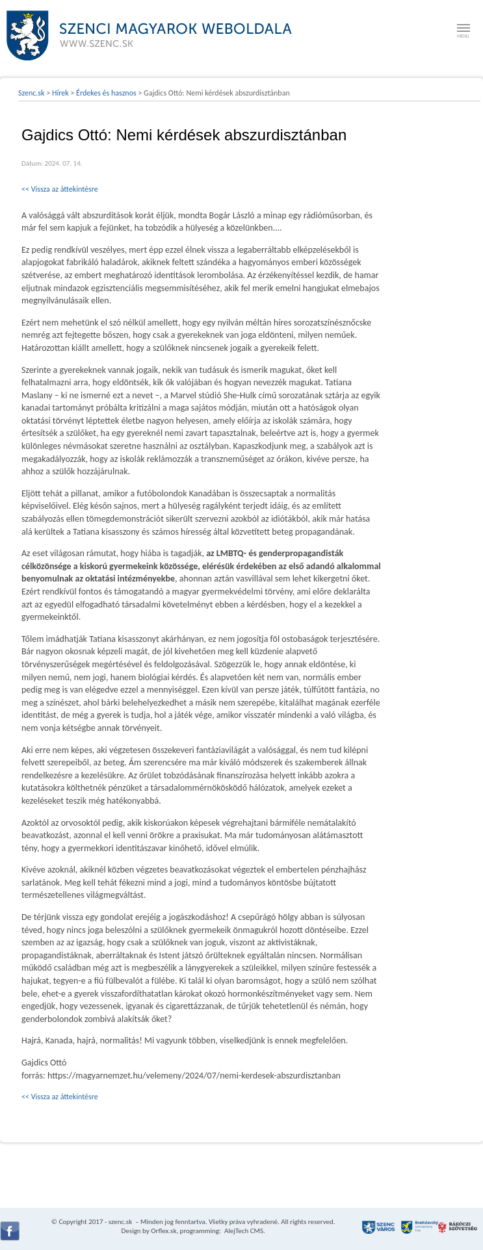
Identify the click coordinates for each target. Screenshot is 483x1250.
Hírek (60, 92)
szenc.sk (120, 1222)
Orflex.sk (163, 1231)
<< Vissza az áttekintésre (59, 189)
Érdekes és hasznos (106, 92)
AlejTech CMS (242, 1231)
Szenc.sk (31, 92)
